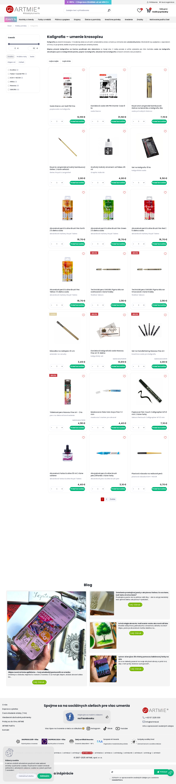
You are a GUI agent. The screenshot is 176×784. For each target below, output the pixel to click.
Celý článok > (39, 682)
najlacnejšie (53, 61)
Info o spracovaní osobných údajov (158, 726)
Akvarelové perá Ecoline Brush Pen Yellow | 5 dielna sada (65, 291)
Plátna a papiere (62, 19)
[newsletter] (162, 771)
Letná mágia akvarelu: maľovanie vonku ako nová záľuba (143, 623)
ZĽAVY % (10, 19)
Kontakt (5, 730)
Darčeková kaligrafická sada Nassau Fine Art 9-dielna (107, 352)
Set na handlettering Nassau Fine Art (148, 351)
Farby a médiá (44, 19)
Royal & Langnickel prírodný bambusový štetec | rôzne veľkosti (67, 168)
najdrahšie (66, 61)
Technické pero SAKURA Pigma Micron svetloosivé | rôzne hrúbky (107, 291)
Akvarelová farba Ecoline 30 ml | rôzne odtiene (66, 474)
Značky (140, 19)
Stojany (77, 19)
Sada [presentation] (32, 56)
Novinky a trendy (26, 19)
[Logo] (23, 10)
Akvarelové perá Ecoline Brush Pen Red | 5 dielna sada (149, 229)
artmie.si (66, 753)
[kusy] (57, 121)
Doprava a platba (10, 709)
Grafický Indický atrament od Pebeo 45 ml (108, 168)
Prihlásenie (153, 2)
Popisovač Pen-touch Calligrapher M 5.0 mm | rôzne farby (149, 413)
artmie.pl (76, 753)
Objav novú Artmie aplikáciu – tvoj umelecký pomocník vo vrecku (39, 672)
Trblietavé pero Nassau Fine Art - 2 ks (66, 412)
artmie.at (138, 753)
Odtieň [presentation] (21, 62)
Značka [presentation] (10, 56)
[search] (109, 11)
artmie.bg (118, 753)
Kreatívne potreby (113, 19)
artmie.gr (148, 753)
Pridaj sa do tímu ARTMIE (13, 721)
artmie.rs (57, 753)
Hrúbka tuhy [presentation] (22, 56)
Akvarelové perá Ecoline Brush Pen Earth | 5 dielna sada (67, 229)
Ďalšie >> (112, 499)
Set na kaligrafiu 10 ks (141, 167)
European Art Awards (111, 739)
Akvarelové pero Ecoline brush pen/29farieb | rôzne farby (104, 474)
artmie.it (157, 753)
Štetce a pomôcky (93, 19)
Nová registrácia (168, 2)
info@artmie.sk (152, 722)
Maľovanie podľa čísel (159, 19)
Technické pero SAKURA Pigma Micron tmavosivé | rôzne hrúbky (148, 291)
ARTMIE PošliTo (8, 726)
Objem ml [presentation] (11, 62)
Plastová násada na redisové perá (147, 474)
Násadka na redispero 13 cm (62, 351)
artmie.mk (128, 753)
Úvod (9, 26)
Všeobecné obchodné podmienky (16, 717)
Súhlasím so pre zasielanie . (135, 778)
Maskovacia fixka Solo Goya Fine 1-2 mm (106, 413)
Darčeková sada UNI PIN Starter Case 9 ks (108, 107)
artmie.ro (108, 753)
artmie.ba (99, 753)
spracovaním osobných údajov (135, 777)
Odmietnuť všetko (26, 776)
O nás (4, 705)
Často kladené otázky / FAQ (14, 713)
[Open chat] (170, 772)
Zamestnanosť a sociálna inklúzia (149, 744)
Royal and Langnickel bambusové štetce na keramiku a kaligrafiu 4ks (147, 107)
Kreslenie (129, 19)
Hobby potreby (21, 26)
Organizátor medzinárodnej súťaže (115, 744)
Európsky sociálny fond (146, 739)
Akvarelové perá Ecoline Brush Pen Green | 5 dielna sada (108, 229)
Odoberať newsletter (64, 771)
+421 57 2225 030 (152, 717)
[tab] (10, 56)
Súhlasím (44, 776)
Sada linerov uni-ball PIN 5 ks (62, 106)
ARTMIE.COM (87, 753)
